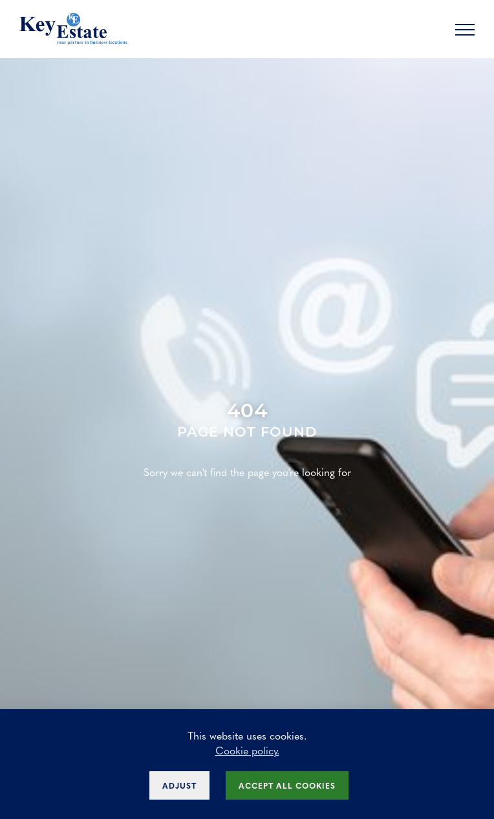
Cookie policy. (247, 750)
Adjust (179, 785)
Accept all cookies (287, 785)
